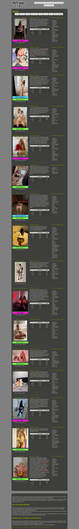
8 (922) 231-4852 (34, 456)
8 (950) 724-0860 (34, 225)
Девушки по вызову (28, 527)
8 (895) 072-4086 (34, 427)
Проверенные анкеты (49, 2)
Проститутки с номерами (37, 527)
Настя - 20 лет (20, 165)
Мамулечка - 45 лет (20, 47)
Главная (36, 2)
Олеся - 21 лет (20, 193)
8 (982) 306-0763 (34, 106)
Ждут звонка (42, 2)
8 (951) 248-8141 (34, 75)
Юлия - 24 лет (20, 456)
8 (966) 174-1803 (34, 47)
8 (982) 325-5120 (34, 288)
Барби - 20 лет (20, 427)
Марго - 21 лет (20, 106)
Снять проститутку (21, 527)
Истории (61, 2)
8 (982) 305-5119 (34, 319)
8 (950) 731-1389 (34, 349)
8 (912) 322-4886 (34, 135)
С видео (56, 2)
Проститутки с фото (46, 527)
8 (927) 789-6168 (34, 370)
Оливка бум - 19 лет (20, 349)
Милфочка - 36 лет (20, 225)
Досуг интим (14, 527)
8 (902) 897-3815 (34, 193)
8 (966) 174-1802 (34, 17)
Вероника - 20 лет (20, 75)
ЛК (52, 5)
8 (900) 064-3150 (34, 165)
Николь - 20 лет (20, 319)
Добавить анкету (47, 5)
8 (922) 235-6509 (34, 261)
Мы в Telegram (58, 14)
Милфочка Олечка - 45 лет (20, 135)
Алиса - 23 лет (20, 261)
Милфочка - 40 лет (20, 17)
